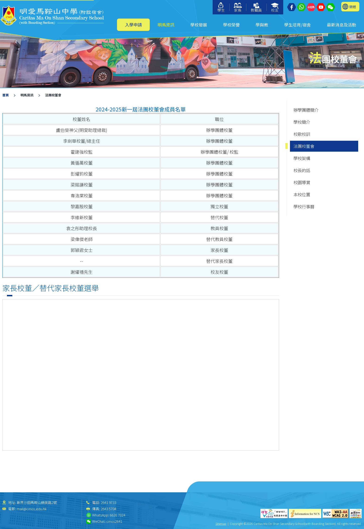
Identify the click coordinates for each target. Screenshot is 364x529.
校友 (275, 8)
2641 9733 (108, 502)
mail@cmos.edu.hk (31, 508)
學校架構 (301, 158)
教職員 (256, 8)
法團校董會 (303, 146)
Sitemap (220, 523)
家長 (238, 8)
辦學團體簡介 (305, 110)
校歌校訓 (301, 134)
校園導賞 (301, 182)
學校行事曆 (303, 206)
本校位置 (301, 194)
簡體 (352, 6)
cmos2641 (114, 521)
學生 (221, 7)
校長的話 (301, 170)
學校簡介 (301, 122)
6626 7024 (117, 515)
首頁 (5, 95)
